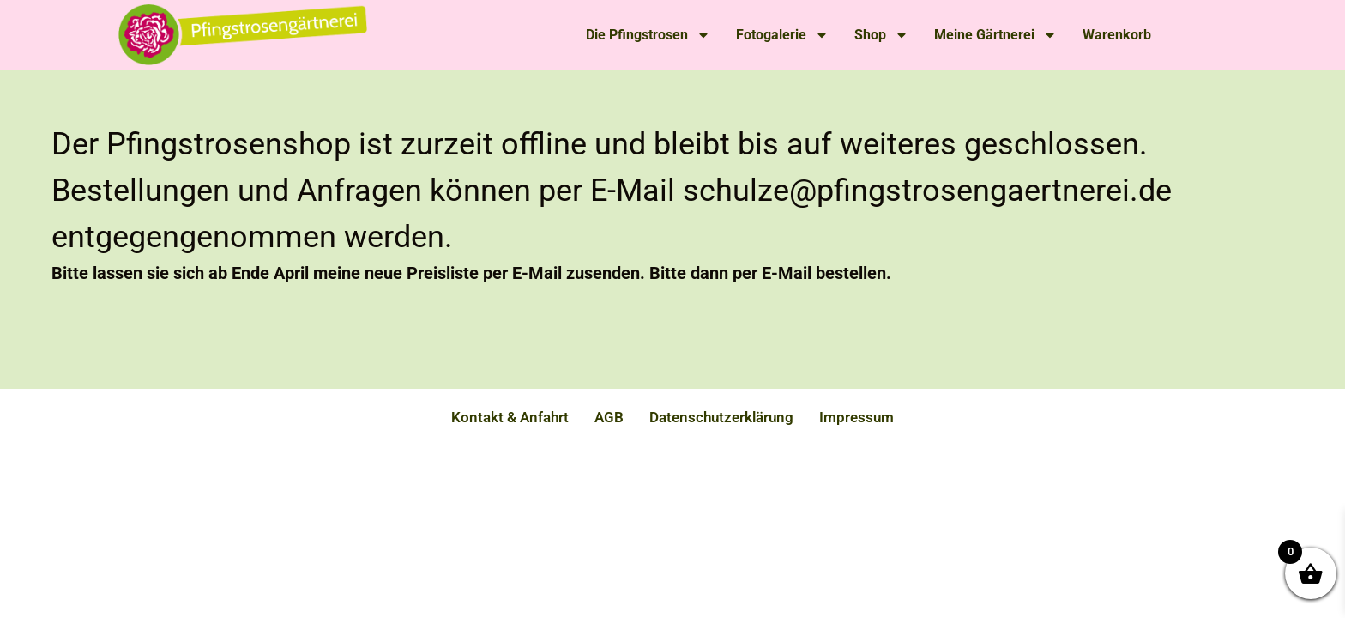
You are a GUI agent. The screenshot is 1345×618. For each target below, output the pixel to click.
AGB (609, 417)
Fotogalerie (782, 35)
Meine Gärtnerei (995, 35)
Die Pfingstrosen (648, 35)
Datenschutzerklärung (721, 417)
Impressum (856, 417)
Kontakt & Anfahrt (510, 417)
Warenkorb (1117, 35)
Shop (881, 35)
